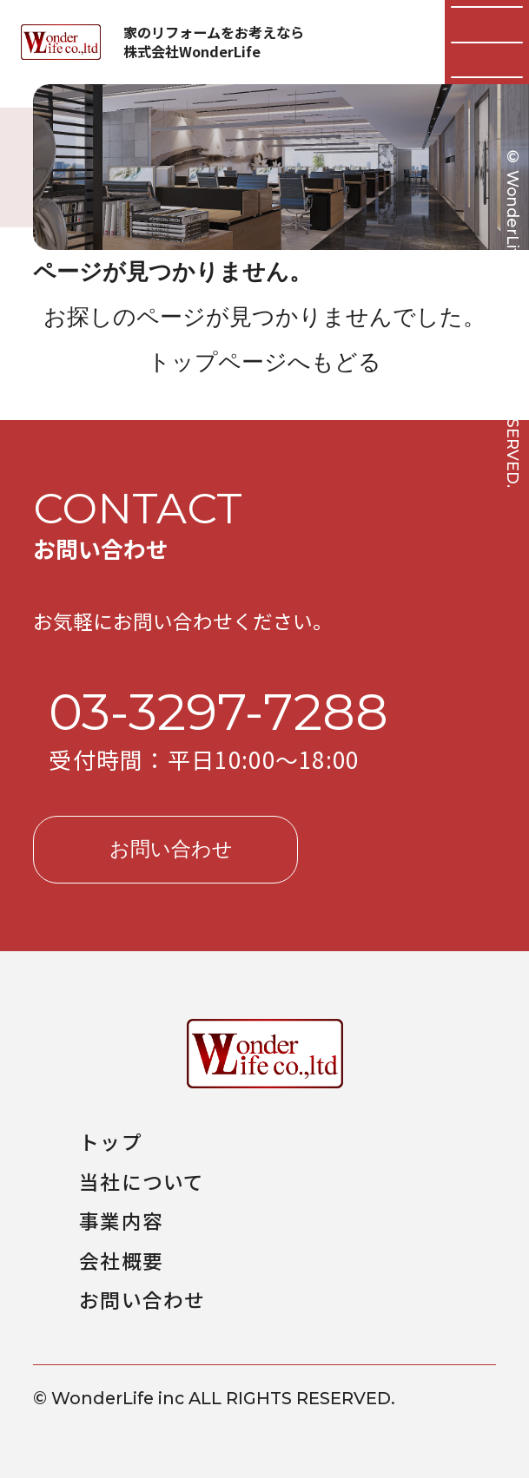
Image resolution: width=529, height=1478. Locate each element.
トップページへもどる (264, 362)
